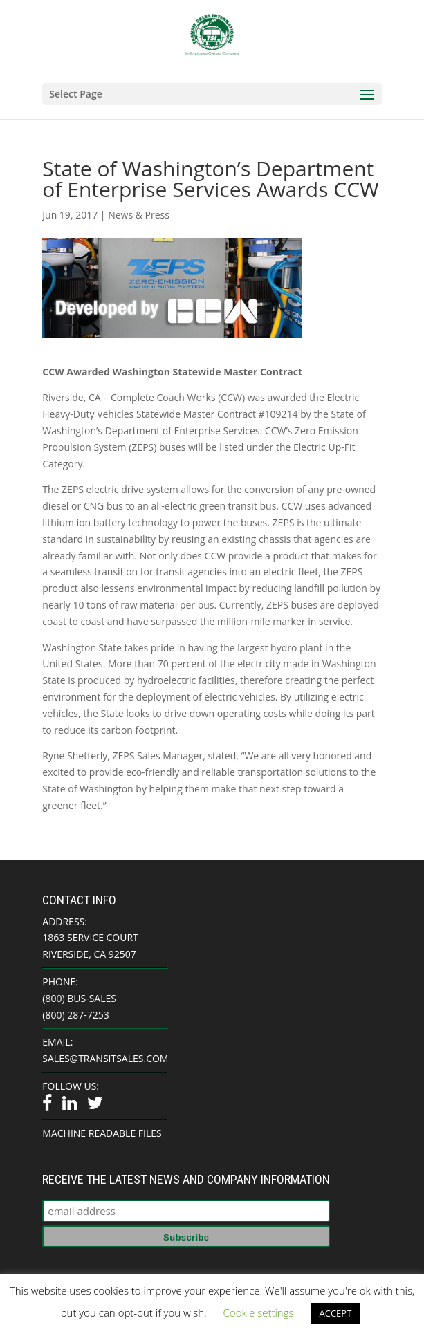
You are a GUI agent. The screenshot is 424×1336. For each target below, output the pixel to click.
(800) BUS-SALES (79, 998)
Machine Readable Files (101, 1133)
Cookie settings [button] (258, 1312)
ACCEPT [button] (336, 1313)
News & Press (138, 214)
